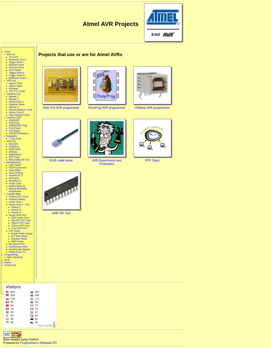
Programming (11, 254)
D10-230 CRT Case (21, 220)
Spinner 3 (13, 107)
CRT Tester (14, 231)
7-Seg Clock (15, 138)
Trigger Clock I (16, 62)
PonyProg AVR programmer (106, 107)
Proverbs (13, 88)
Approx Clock (15, 83)
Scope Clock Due (17, 215)
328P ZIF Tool (61, 213)
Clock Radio (15, 70)
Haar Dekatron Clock (19, 115)
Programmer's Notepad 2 (37, 342)
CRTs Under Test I (20, 217)
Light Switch (15, 165)
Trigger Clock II (16, 73)
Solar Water (15, 170)
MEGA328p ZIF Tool (19, 159)
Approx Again (15, 86)
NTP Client (14, 157)
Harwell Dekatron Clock (20, 109)
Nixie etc (11, 54)
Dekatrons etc (14, 94)
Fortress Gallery (17, 199)
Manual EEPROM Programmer (18, 190)
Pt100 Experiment (18, 167)
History (7, 262)
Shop (7, 260)
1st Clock (13, 57)
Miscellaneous (14, 162)
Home (7, 51)
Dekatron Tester (17, 104)
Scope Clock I (16, 202)
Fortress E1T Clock (18, 196)
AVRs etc (11, 141)
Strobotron (14, 178)
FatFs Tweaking (14, 257)
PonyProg (14, 146)
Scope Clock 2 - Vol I (19, 204)
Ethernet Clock (16, 65)
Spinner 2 (13, 99)
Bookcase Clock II (18, 78)
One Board (14, 130)
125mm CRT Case (20, 225)
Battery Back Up (17, 186)
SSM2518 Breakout (18, 133)
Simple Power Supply (22, 233)
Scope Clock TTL (17, 252)
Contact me (10, 265)
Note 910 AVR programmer (61, 107)
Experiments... (16, 154)
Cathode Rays (14, 194)
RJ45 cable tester (61, 160)
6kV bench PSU (17, 244)
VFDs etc (11, 80)
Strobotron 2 (15, 181)
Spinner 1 (13, 96)
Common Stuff (14, 117)
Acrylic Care (15, 183)
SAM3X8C (14, 120)
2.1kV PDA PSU (19, 228)
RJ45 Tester (15, 149)
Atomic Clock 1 (16, 102)
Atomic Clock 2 (16, 112)
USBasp (13, 152)
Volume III (16, 210)
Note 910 (13, 144)
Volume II (16, 207)
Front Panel (15, 128)
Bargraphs (12, 136)
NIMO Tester (17, 241)
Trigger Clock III (17, 75)
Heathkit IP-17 (16, 175)
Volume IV (16, 212)
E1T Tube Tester (19, 236)
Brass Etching (16, 173)
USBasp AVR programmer (152, 107)
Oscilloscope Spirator (19, 249)
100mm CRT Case (20, 223)
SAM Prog (14, 123)
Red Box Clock (16, 67)
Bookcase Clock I (17, 59)
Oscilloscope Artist (18, 246)
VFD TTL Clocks (17, 91)
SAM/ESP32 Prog (18, 125)
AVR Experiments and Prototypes (106, 162)
